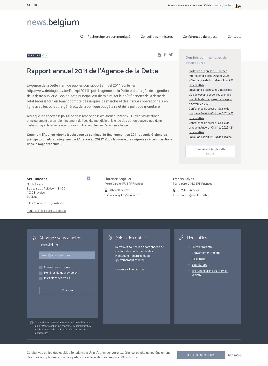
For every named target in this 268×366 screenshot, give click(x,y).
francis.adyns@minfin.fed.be (190, 195)
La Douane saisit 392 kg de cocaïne (210, 136)
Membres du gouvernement (61, 273)
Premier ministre (202, 247)
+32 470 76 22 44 (188, 190)
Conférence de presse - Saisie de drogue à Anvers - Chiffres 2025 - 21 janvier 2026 (211, 113)
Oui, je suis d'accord (201, 355)
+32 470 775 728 (120, 190)
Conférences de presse (200, 37)
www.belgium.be (222, 5)
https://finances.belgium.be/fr (45, 203)
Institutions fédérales (57, 278)
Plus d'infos (129, 357)
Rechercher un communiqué (109, 37)
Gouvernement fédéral (206, 253)
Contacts (234, 37)
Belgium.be (198, 259)
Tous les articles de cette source (210, 151)
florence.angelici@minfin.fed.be (123, 195)
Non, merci (234, 355)
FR (35, 5)
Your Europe (199, 264)
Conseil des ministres (157, 37)
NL (29, 5)
